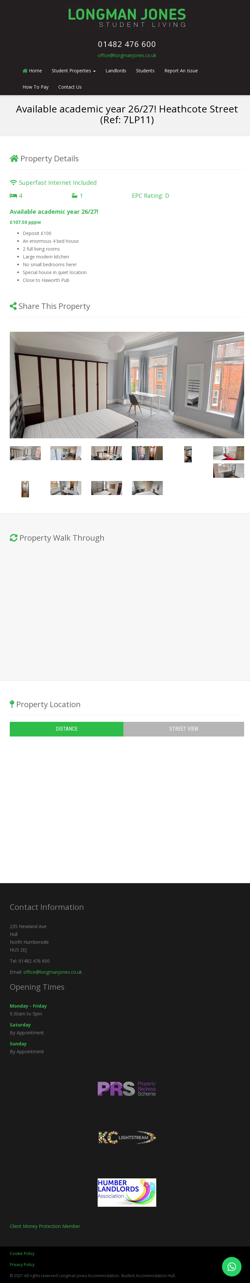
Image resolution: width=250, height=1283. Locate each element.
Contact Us (70, 87)
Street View (183, 729)
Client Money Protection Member (45, 1226)
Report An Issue (181, 70)
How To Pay (35, 87)
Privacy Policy (22, 1264)
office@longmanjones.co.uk (127, 55)
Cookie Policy (22, 1253)
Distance (66, 729)
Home (32, 70)
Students (145, 70)
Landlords (115, 70)
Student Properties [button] (74, 70)
